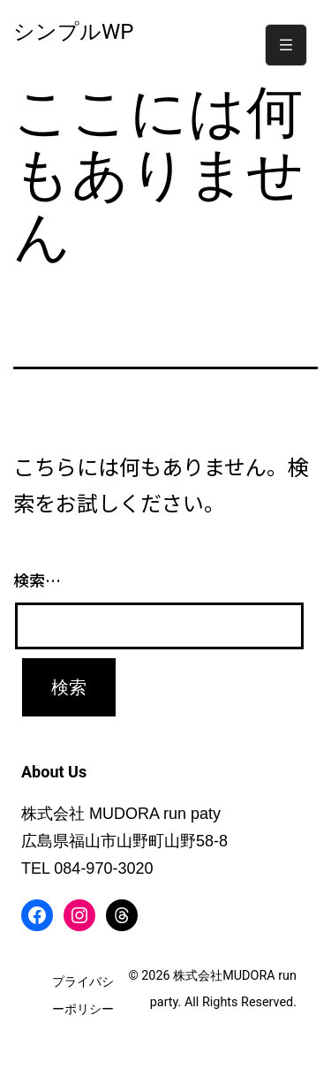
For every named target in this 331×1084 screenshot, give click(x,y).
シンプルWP (73, 31)
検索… (37, 579)
